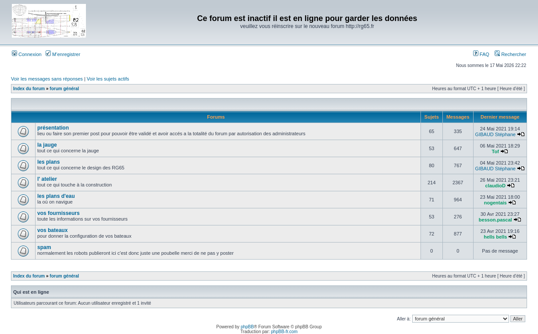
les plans (48, 162)
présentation (53, 128)
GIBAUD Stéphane (495, 134)
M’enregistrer (63, 54)
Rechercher (510, 54)
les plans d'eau (56, 196)
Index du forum (29, 88)
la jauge (47, 145)
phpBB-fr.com (284, 331)
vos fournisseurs (58, 213)
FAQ (481, 54)
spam (44, 247)
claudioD (495, 185)
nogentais (495, 202)
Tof (495, 151)
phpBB (247, 326)
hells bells (495, 236)
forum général (64, 88)
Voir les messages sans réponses (47, 78)
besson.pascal (495, 219)
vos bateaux (52, 230)
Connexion (27, 54)
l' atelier (47, 179)
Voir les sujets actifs (108, 78)
